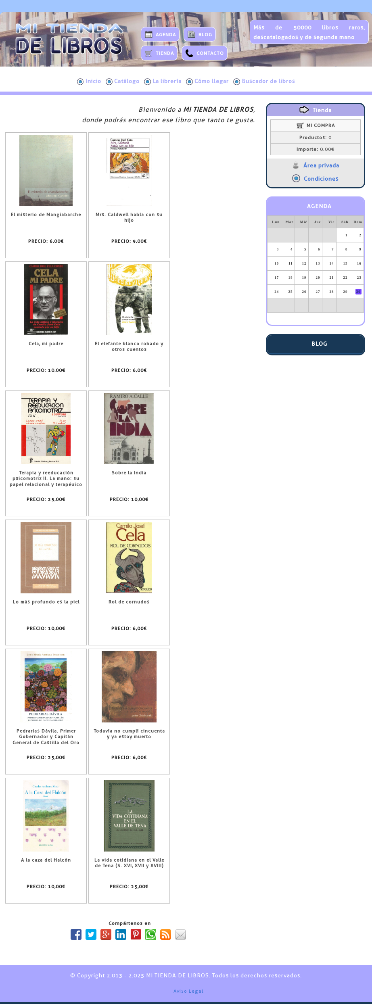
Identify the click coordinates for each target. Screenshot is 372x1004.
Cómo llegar (207, 81)
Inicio (89, 81)
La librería (163, 81)
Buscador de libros (264, 81)
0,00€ (315, 149)
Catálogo (123, 81)
